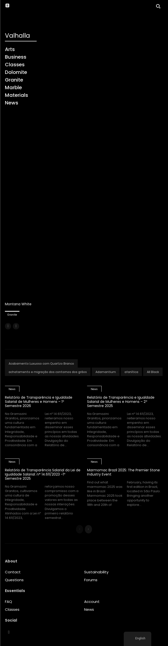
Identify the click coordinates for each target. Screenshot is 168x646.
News (12, 389)
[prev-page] (8, 326)
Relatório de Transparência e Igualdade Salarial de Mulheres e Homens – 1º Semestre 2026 (38, 401)
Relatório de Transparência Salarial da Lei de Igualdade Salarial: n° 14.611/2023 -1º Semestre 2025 (42, 474)
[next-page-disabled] (16, 326)
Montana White (18, 304)
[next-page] (88, 529)
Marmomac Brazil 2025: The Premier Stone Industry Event (123, 472)
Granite (12, 315)
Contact (13, 572)
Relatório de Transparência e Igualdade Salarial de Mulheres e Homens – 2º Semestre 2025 (120, 401)
